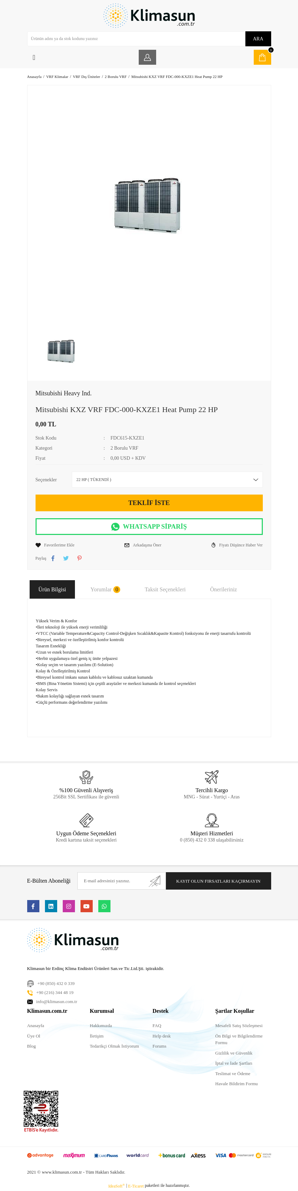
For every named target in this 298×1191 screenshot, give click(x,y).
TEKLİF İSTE (149, 502)
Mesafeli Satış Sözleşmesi (239, 1025)
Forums (160, 1046)
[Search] (149, 38)
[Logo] (149, 15)
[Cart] (262, 57)
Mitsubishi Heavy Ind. (64, 393)
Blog (31, 1046)
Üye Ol (33, 1036)
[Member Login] (147, 57)
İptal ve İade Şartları (233, 1063)
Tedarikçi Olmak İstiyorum (114, 1046)
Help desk (162, 1036)
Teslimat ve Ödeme (233, 1073)
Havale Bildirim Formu (236, 1083)
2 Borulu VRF (124, 448)
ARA (258, 38)
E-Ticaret (136, 1186)
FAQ (157, 1025)
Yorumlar (106, 589)
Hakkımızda (101, 1025)
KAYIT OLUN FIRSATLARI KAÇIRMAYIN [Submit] (218, 881)
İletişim (97, 1036)
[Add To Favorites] (55, 545)
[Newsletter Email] (121, 881)
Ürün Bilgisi (52, 589)
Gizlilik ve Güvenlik (234, 1053)
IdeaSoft (116, 1186)
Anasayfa (35, 1025)
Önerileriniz (223, 589)
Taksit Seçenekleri (165, 589)
